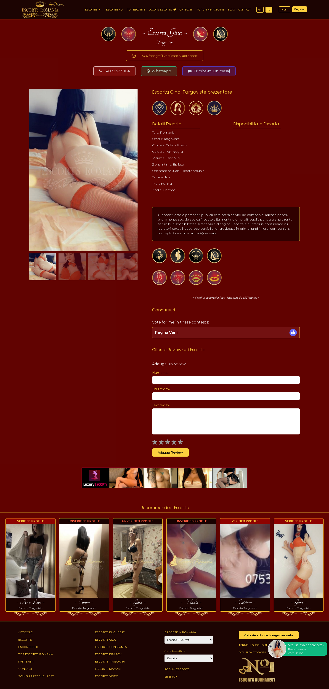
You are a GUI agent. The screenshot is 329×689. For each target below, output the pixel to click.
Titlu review (161, 389)
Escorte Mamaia (108, 669)
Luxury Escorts (162, 9)
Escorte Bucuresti (110, 632)
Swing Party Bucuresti (36, 676)
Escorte (91, 9)
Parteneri (26, 661)
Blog (231, 9)
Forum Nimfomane (210, 9)
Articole (25, 632)
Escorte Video (106, 676)
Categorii (186, 9)
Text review (161, 405)
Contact (245, 9)
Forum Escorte (176, 669)
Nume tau (160, 373)
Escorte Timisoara (110, 661)
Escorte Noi (114, 9)
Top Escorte (136, 9)
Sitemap (170, 676)
